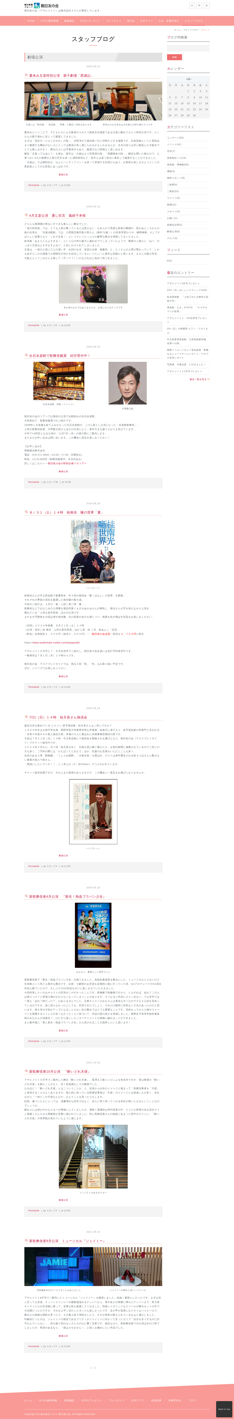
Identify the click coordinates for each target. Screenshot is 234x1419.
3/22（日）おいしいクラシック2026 (187, 290)
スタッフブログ (194, 20)
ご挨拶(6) (172, 184)
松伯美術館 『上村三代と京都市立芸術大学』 (187, 299)
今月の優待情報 (49, 20)
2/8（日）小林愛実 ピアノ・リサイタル (187, 330)
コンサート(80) (175, 138)
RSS (169, 261)
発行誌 (131, 20)
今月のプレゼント (90, 20)
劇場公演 (63, 174)
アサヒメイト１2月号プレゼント (185, 371)
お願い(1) (172, 218)
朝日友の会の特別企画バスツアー (67, 463)
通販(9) (171, 171)
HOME (31, 20)
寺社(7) (171, 151)
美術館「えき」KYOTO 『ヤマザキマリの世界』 (187, 309)
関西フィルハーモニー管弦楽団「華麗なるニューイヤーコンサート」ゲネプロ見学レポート (187, 354)
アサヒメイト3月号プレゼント (183, 283)
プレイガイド (114, 20)
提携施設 (69, 20)
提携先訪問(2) (174, 225)
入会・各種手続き (168, 20)
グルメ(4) (172, 238)
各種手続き (175, 1400)
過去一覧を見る (198, 379)
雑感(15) (172, 204)
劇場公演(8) (173, 231)
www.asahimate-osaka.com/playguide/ (56, 642)
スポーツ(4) (173, 211)
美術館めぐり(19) (176, 158)
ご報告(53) (173, 191)
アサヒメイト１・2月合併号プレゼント (187, 320)
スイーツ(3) (173, 198)
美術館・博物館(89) (178, 164)
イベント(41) (174, 144)
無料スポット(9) (176, 178)
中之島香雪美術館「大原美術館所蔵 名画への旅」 (187, 341)
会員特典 (156, 1400)
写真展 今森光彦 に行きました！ (186, 364)
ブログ (192, 1400)
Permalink (33, 185)
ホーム (177, 30)
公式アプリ (146, 20)
